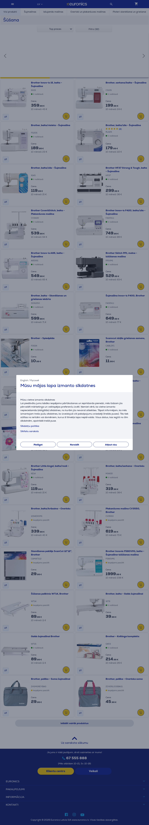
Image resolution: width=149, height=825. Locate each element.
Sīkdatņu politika (29, 425)
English (24, 380)
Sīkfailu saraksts (29, 431)
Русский (34, 380)
